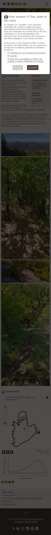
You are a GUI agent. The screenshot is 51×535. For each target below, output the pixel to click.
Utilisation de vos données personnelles (28, 53)
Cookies (13, 56)
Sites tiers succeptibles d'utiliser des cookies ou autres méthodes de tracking (25, 60)
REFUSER (17, 68)
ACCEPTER (32, 68)
